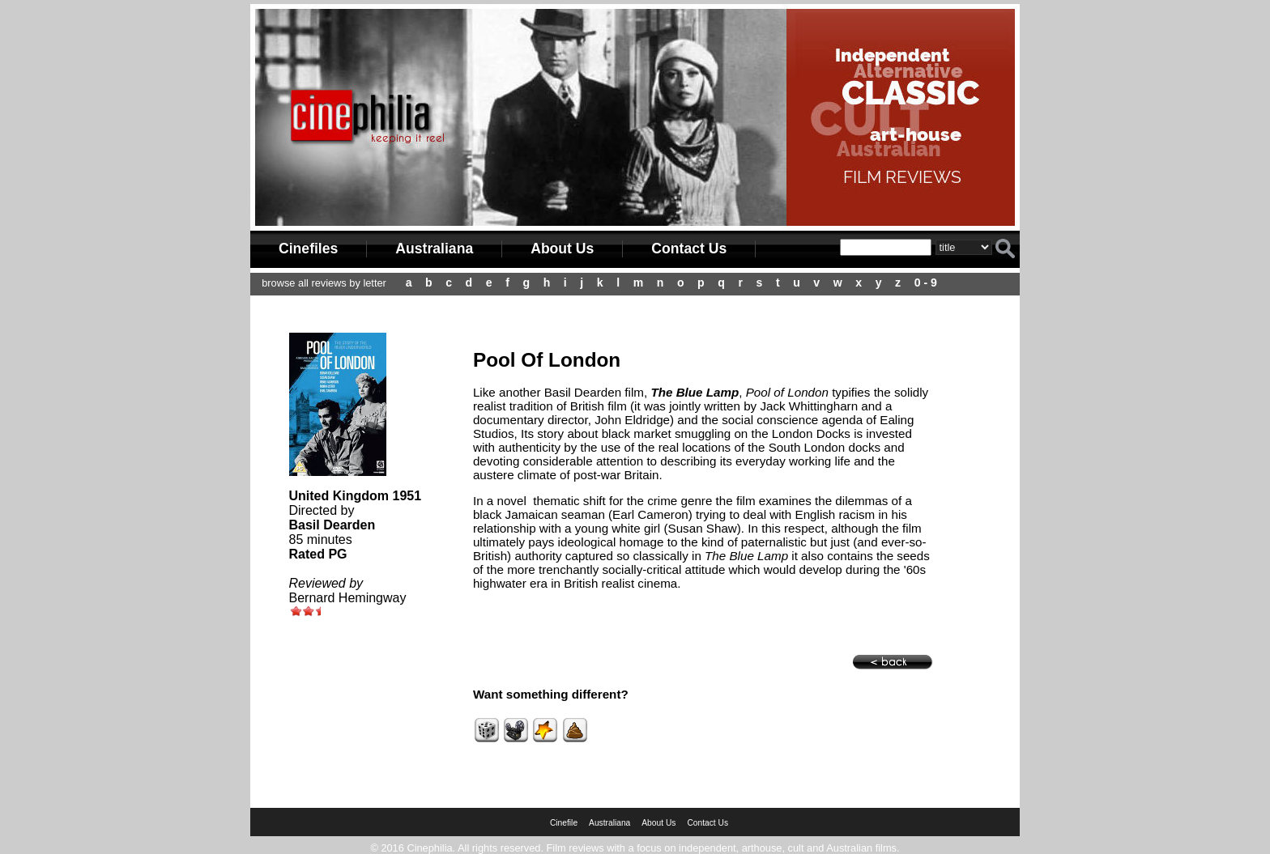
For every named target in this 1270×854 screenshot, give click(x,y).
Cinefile (563, 822)
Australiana (434, 248)
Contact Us (689, 248)
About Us (562, 248)
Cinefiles (308, 248)
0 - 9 (925, 282)
